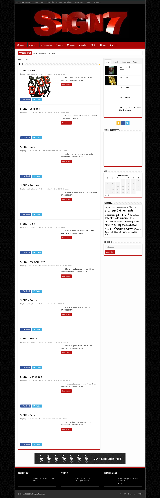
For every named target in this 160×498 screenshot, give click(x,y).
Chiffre (133, 207)
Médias (59, 45)
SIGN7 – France (29, 300)
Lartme (71, 45)
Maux (107, 225)
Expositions (78, 2)
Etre (114, 210)
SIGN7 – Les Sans (30, 108)
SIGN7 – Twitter (124, 98)
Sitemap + (97, 2)
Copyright (50, 2)
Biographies (109, 207)
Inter (108, 218)
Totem (107, 232)
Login (42, 2)
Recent (108, 62)
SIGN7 (140, 494)
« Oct (107, 195)
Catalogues (124, 207)
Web (135, 232)
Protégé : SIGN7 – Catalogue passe (82, 479)
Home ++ (21, 45)
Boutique (83, 45)
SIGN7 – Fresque (29, 185)
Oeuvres (35, 74)
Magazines (134, 221)
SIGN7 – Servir (28, 415)
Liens (121, 222)
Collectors (108, 211)
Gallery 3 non (134, 215)
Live (93, 45)
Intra (114, 218)
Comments (126, 62)
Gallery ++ (33, 45)
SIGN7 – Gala (27, 223)
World (113, 45)
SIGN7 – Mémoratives (32, 261)
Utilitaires (67, 2)
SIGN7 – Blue (27, 70)
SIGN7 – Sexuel (29, 338)
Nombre (109, 229)
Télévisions (114, 232)
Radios (138, 229)
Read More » (66, 84)
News (103, 45)
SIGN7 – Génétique (31, 376)
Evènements (46, 45)
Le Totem (88, 2)
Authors (59, 2)
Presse (132, 229)
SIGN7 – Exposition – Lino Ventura (44, 53)
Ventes (130, 232)
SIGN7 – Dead (124, 87)
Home (36, 2)
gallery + (24, 74)
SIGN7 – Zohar (28, 147)
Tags (135, 62)
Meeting (116, 225)
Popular (116, 62)
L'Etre (29, 74)
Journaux (122, 218)
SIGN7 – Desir (124, 77)
